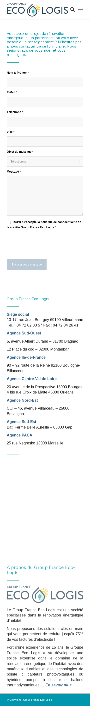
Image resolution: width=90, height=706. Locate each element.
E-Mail (12, 92)
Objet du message (20, 151)
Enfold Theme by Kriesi (68, 699)
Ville (10, 132)
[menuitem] (70, 9)
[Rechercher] (70, 9)
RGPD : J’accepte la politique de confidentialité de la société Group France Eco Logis (44, 224)
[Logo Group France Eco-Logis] (37, 9)
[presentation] (43, 247)
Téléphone (15, 112)
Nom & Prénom (18, 72)
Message (14, 171)
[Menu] (80, 9)
